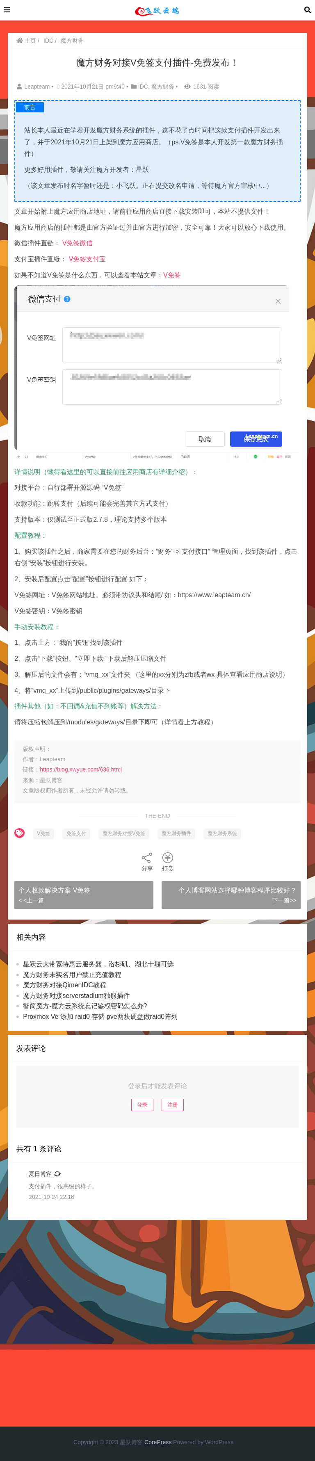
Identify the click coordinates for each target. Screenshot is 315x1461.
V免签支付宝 (87, 259)
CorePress (157, 1442)
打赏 (168, 861)
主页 (26, 40)
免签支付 (76, 833)
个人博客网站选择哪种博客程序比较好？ (237, 890)
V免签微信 (77, 243)
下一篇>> (284, 900)
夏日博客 (40, 1174)
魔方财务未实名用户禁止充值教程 (72, 974)
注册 (172, 1105)
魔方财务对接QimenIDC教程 (64, 985)
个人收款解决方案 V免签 (54, 890)
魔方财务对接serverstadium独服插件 (76, 995)
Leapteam (34, 86)
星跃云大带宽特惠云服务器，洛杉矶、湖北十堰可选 (98, 964)
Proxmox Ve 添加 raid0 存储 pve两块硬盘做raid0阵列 (100, 1016)
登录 (142, 1105)
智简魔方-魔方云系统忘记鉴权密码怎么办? (85, 1005)
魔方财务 (72, 40)
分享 (147, 861)
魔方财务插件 (176, 833)
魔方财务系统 (222, 833)
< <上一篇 (31, 900)
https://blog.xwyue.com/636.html (81, 769)
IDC (48, 40)
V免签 (172, 275)
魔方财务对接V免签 (124, 833)
